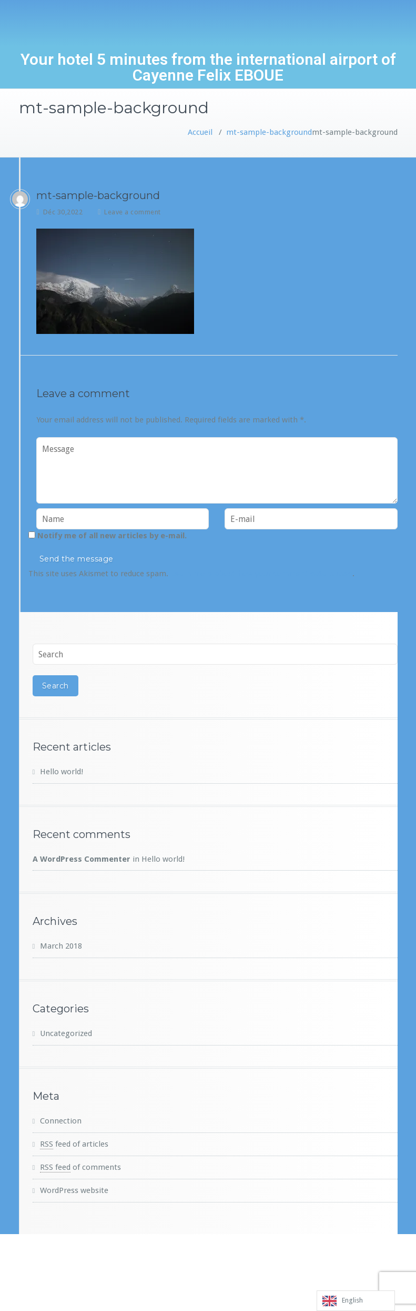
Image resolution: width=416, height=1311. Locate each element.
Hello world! (61, 771)
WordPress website (74, 1190)
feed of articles (74, 1144)
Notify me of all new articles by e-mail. (112, 535)
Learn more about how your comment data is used (261, 573)
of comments (80, 1167)
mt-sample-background (269, 132)
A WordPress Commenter (81, 859)
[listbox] (356, 1300)
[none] (356, 1300)
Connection (61, 1121)
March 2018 (61, 946)
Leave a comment (132, 212)
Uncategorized (66, 1033)
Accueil (200, 132)
